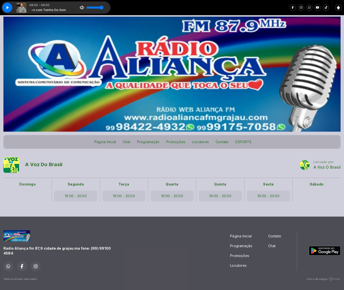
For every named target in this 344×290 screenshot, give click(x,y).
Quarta (172, 184)
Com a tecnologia (324, 279)
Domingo (27, 184)
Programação (148, 142)
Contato (222, 142)
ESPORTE (243, 142)
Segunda (76, 184)
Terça (124, 184)
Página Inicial (105, 142)
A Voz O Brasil (327, 167)
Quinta (220, 184)
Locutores (200, 142)
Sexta (268, 184)
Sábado (316, 184)
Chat (126, 142)
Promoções (175, 142)
